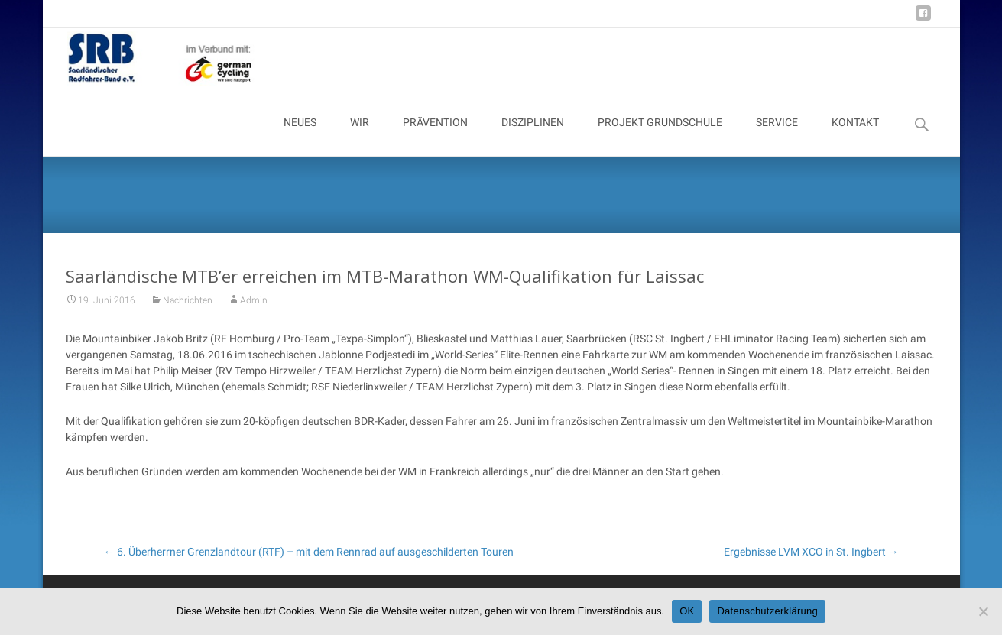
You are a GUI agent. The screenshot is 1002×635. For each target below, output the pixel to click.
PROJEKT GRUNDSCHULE (660, 136)
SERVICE (777, 136)
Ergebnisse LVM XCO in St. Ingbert (811, 552)
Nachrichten (187, 307)
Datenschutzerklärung (767, 611)
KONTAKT (855, 136)
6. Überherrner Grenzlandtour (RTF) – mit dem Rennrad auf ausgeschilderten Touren (309, 552)
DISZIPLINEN (532, 136)
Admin (254, 307)
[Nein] (983, 611)
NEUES (300, 136)
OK (686, 611)
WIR (359, 136)
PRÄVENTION (435, 136)
